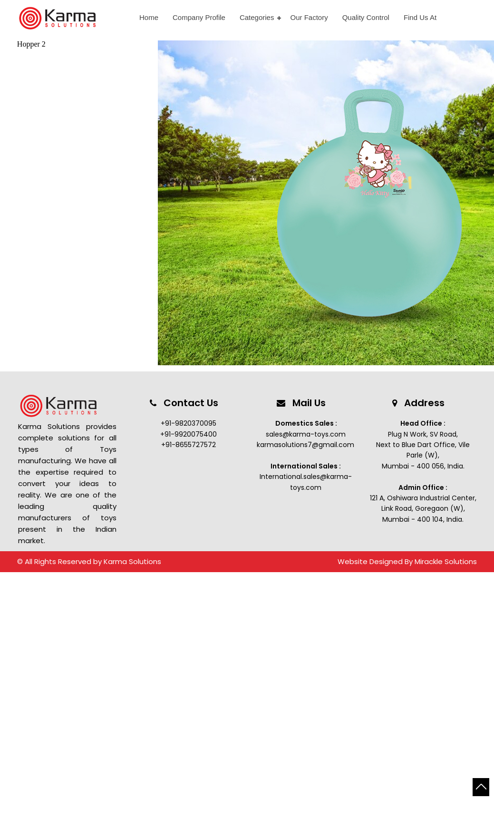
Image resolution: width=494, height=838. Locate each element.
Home (148, 17)
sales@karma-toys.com (306, 434)
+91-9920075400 (188, 434)
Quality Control (365, 17)
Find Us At (420, 17)
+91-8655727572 (188, 444)
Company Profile (199, 17)
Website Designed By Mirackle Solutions (407, 561)
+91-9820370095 (188, 423)
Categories (257, 17)
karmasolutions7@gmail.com (305, 444)
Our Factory (309, 17)
